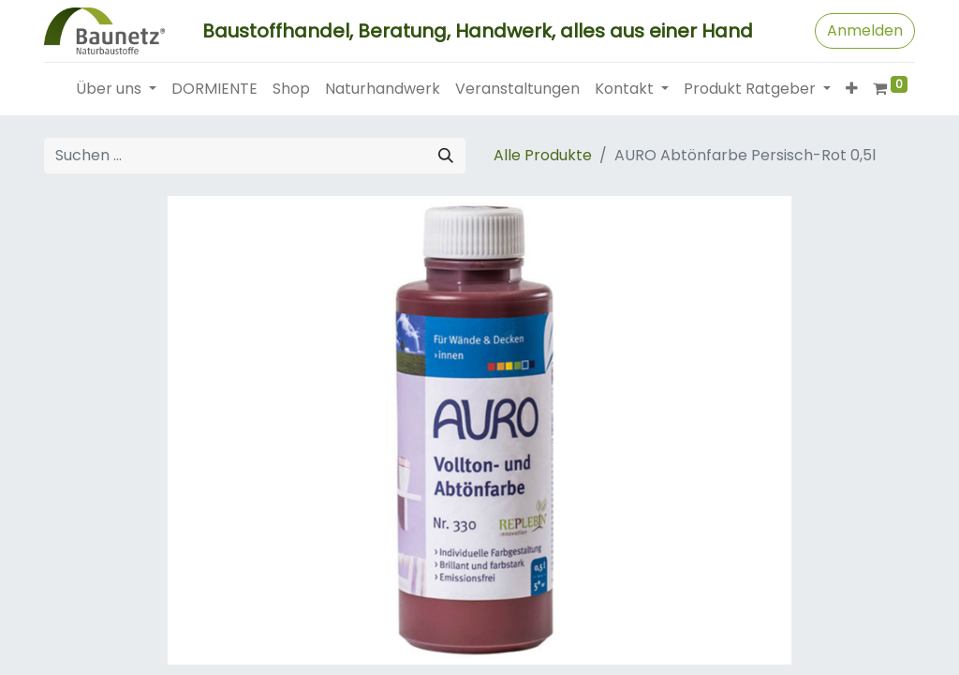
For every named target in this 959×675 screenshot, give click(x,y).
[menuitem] (214, 89)
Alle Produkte (543, 155)
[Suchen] (445, 155)
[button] (851, 89)
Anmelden (865, 30)
